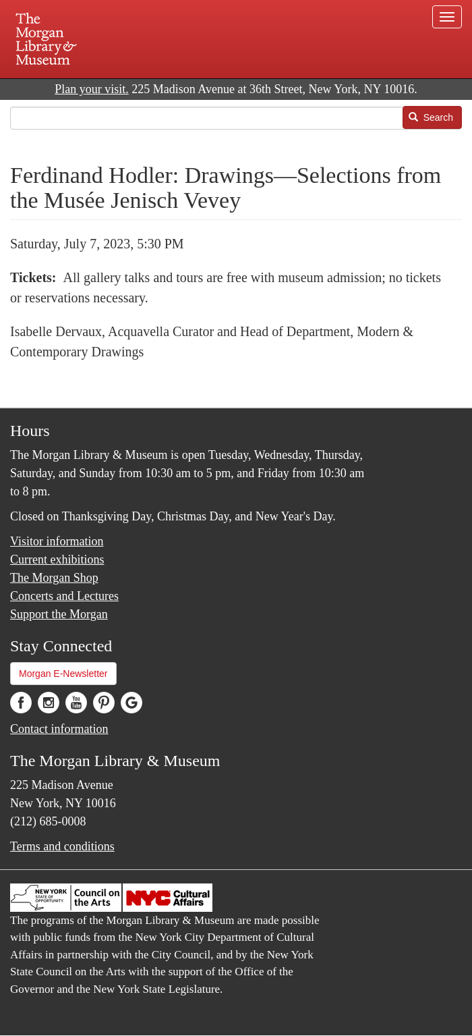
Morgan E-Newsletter (63, 673)
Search (431, 117)
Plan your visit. (92, 89)
